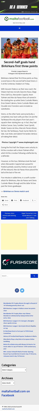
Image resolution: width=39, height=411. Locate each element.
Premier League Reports (19, 71)
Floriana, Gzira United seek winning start (9, 215)
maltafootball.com (19, 23)
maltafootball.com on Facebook (16, 393)
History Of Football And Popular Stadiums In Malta (20, 336)
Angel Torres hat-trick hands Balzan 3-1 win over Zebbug (29, 215)
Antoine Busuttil (25, 73)
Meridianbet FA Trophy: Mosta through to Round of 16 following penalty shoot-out (20, 304)
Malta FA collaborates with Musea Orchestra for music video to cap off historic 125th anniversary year (19, 346)
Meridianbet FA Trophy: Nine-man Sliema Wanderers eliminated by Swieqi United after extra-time (18, 315)
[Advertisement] (14, 237)
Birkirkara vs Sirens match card (16, 191)
